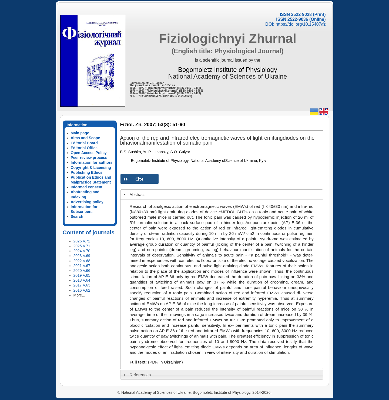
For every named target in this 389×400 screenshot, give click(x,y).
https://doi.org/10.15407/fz (301, 24)
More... (79, 295)
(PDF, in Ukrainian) (165, 362)
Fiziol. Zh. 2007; (138, 124)
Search (77, 216)
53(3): (164, 124)
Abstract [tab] (133, 194)
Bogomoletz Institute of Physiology (227, 69)
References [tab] (136, 374)
